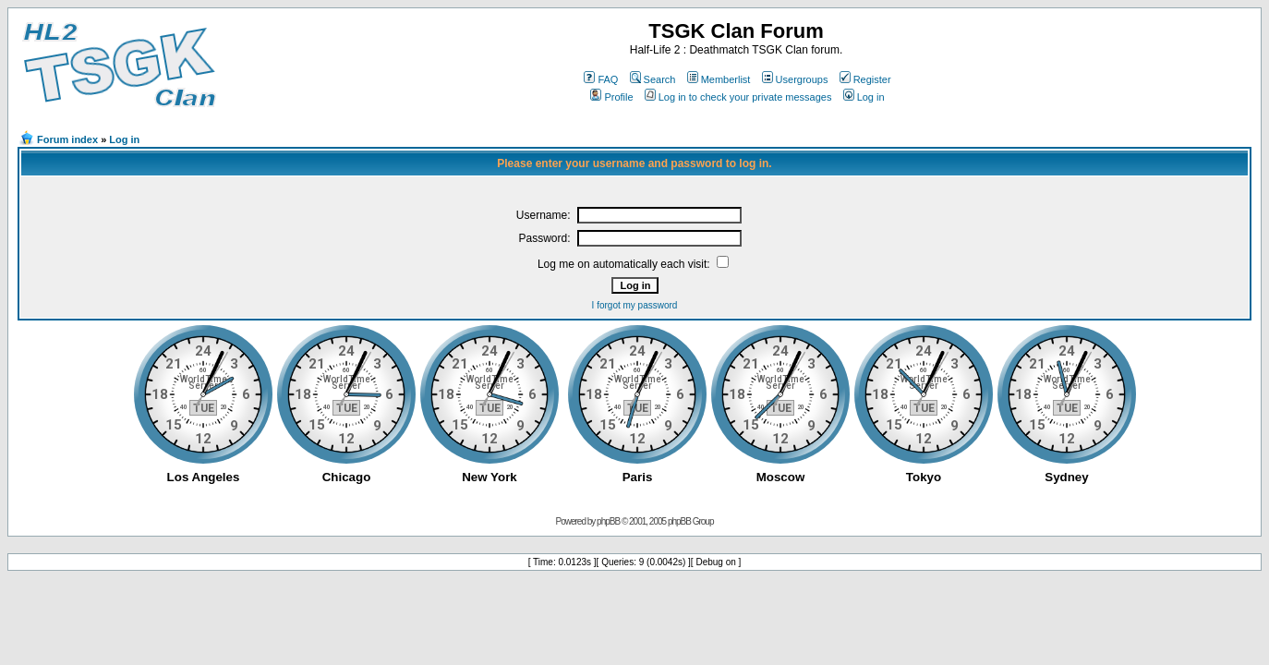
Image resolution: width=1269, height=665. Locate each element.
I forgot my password (635, 305)
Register (865, 79)
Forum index (67, 139)
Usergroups (795, 79)
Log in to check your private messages (738, 97)
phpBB (608, 521)
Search (653, 79)
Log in (864, 97)
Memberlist (719, 79)
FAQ (601, 79)
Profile (611, 97)
